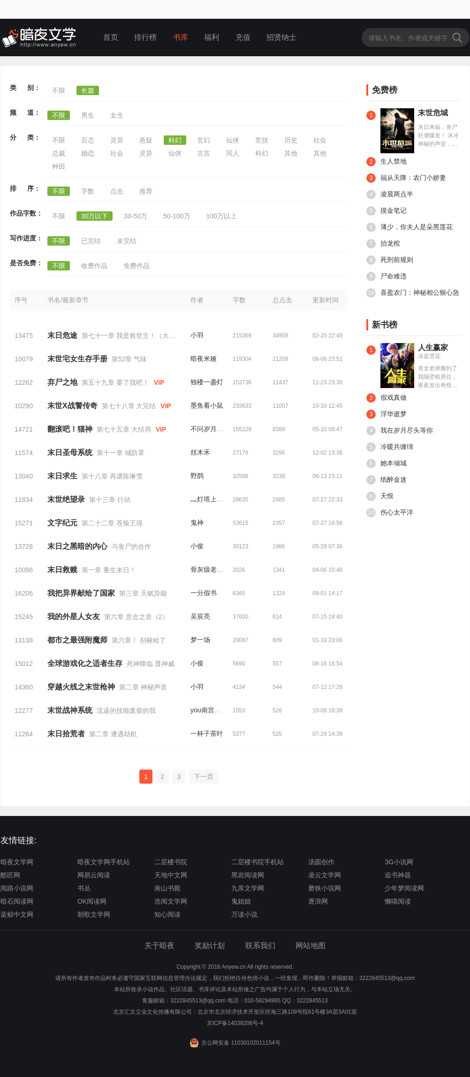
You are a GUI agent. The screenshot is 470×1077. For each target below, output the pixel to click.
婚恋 (87, 153)
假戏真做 (386, 398)
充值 (242, 37)
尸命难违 (386, 276)
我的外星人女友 (73, 617)
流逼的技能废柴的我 (126, 710)
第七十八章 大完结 (129, 406)
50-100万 (176, 216)
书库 (180, 37)
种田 (58, 166)
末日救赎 (62, 570)
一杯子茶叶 (206, 733)
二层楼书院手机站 (257, 862)
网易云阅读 (93, 875)
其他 (290, 153)
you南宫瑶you (210, 710)
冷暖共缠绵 (389, 447)
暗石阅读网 (16, 901)
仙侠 (232, 140)
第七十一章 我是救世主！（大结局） (135, 335)
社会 (319, 140)
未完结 (126, 241)
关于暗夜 (159, 946)
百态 (87, 140)
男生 (87, 115)
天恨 (380, 496)
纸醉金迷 (386, 480)
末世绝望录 (66, 499)
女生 (116, 115)
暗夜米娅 (203, 358)
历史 (290, 140)
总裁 (58, 153)
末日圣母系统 (69, 452)
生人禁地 (386, 161)
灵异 (116, 140)
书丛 (84, 888)
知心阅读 (167, 914)
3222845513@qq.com (198, 1000)
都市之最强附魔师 (77, 640)
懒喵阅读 (398, 901)
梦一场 (200, 639)
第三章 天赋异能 (143, 593)
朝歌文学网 (93, 914)
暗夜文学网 (16, 862)
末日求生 (62, 476)
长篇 (87, 90)
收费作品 (94, 265)
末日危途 (62, 335)
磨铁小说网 (324, 888)
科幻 (175, 140)
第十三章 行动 (109, 499)
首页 (110, 37)
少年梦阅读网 (404, 888)
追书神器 (398, 875)
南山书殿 (167, 888)
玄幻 (203, 140)
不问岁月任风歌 (213, 429)
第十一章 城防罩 (120, 452)
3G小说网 (399, 862)
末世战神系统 (69, 710)
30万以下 (94, 216)
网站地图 (311, 946)
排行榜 (145, 37)
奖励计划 (210, 946)
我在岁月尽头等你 (399, 430)
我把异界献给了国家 (81, 593)
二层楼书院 (170, 862)
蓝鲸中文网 (16, 914)
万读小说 (244, 914)
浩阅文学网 (170, 901)
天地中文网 (170, 875)
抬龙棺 (383, 243)
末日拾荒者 (66, 734)
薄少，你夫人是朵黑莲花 (409, 227)
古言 (203, 153)
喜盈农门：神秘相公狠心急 (412, 293)
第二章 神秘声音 (143, 687)
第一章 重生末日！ (109, 570)
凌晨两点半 (389, 194)
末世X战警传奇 (72, 406)
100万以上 (221, 216)
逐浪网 (318, 901)
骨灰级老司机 (210, 569)
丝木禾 (200, 452)
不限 (58, 90)
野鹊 (197, 475)
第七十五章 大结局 (124, 429)
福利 (211, 37)
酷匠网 (10, 875)
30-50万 (135, 216)
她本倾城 (386, 463)
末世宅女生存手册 (77, 359)
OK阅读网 (91, 901)
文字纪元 (62, 523)
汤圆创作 (321, 862)
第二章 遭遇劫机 (113, 734)
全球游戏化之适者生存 (84, 663)
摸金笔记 (386, 211)
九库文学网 (247, 888)
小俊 (197, 546)
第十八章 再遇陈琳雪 (112, 476)
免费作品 (136, 265)
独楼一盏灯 (206, 382)
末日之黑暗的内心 (77, 546)
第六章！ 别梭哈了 (139, 640)
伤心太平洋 (389, 512)
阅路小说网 (16, 888)
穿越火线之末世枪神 (81, 687)
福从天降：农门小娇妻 (406, 178)
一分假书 (203, 593)
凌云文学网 (324, 875)
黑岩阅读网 (247, 875)
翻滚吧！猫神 (69, 429)
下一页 (203, 776)
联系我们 (260, 946)
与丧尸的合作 (131, 546)
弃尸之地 (62, 382)
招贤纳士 (281, 37)
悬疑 (145, 140)
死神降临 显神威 (150, 663)
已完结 (91, 241)
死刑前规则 (389, 260)
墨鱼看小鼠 (206, 405)
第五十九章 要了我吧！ (115, 382)
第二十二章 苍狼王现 (112, 523)
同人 (232, 153)
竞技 (261, 140)
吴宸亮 (200, 616)
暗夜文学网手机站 (103, 862)
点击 (116, 191)
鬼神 (197, 522)
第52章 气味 (129, 359)
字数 (87, 191)
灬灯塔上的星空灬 (216, 499)
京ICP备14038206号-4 (235, 1023)
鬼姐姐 (241, 901)
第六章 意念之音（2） (136, 617)
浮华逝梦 (386, 414)
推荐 (145, 191)
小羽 (197, 335)
